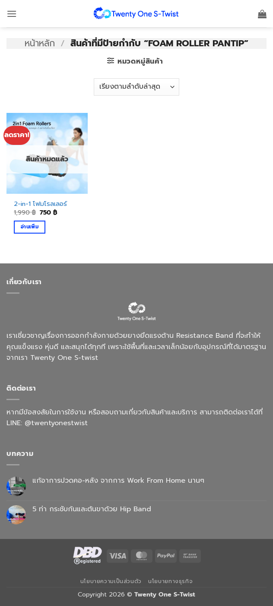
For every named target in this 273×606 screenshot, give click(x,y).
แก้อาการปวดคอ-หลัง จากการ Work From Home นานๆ (118, 481)
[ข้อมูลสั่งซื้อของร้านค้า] (136, 87)
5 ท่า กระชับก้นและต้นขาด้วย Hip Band (91, 509)
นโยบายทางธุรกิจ (170, 581)
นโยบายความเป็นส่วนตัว (111, 581)
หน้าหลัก (40, 43)
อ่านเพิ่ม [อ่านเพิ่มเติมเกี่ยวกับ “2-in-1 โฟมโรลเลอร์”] (29, 227)
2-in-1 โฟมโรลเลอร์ (40, 204)
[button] (11, 13)
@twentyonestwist (56, 423)
